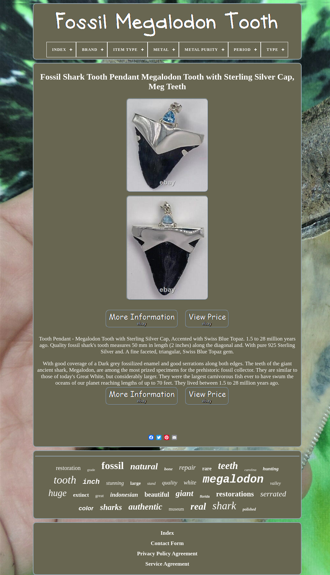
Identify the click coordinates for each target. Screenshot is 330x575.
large (135, 483)
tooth (64, 480)
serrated (273, 494)
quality (169, 483)
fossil (113, 465)
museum (176, 509)
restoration (68, 468)
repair (187, 467)
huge (57, 493)
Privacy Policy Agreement (167, 554)
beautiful (156, 494)
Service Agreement (167, 564)
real (198, 506)
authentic (145, 507)
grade (91, 470)
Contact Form (167, 543)
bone (168, 468)
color (86, 508)
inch (91, 482)
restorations (235, 494)
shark (224, 506)
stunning (115, 483)
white (190, 482)
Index (167, 533)
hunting (270, 468)
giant (184, 493)
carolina (251, 470)
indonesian (124, 494)
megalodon (233, 479)
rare (207, 468)
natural (144, 466)
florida (205, 496)
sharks (111, 507)
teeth (228, 465)
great (99, 495)
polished (249, 509)
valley (275, 483)
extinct (81, 495)
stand (151, 483)
